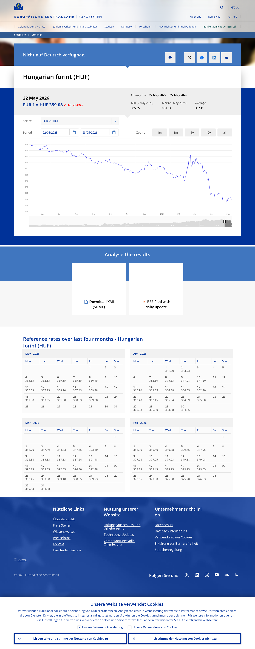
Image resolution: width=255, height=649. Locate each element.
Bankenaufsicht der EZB (220, 26)
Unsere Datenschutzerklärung (102, 627)
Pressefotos (61, 538)
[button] (228, 8)
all (224, 133)
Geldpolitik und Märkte (31, 26)
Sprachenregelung (168, 549)
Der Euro (126, 26)
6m (176, 133)
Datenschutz (164, 525)
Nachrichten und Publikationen (177, 26)
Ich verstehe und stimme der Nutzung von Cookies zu (70, 638)
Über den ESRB (64, 519)
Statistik (109, 26)
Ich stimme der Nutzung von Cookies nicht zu (185, 638)
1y (192, 133)
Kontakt (58, 544)
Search (222, 7)
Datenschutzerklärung (171, 531)
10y (208, 133)
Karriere (232, 16)
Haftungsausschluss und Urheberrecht (122, 526)
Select (27, 121)
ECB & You (214, 16)
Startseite (20, 35)
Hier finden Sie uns (67, 550)
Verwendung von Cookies (173, 537)
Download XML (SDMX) (102, 304)
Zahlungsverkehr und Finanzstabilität (75, 26)
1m (159, 133)
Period (27, 133)
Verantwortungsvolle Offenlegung (119, 542)
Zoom (140, 133)
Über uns (195, 16)
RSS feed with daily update (156, 304)
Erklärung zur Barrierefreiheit (176, 543)
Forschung (145, 26)
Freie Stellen (62, 525)
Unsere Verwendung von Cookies (155, 627)
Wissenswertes (64, 531)
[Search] (201, 7)
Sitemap (22, 560)
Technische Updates (119, 534)
